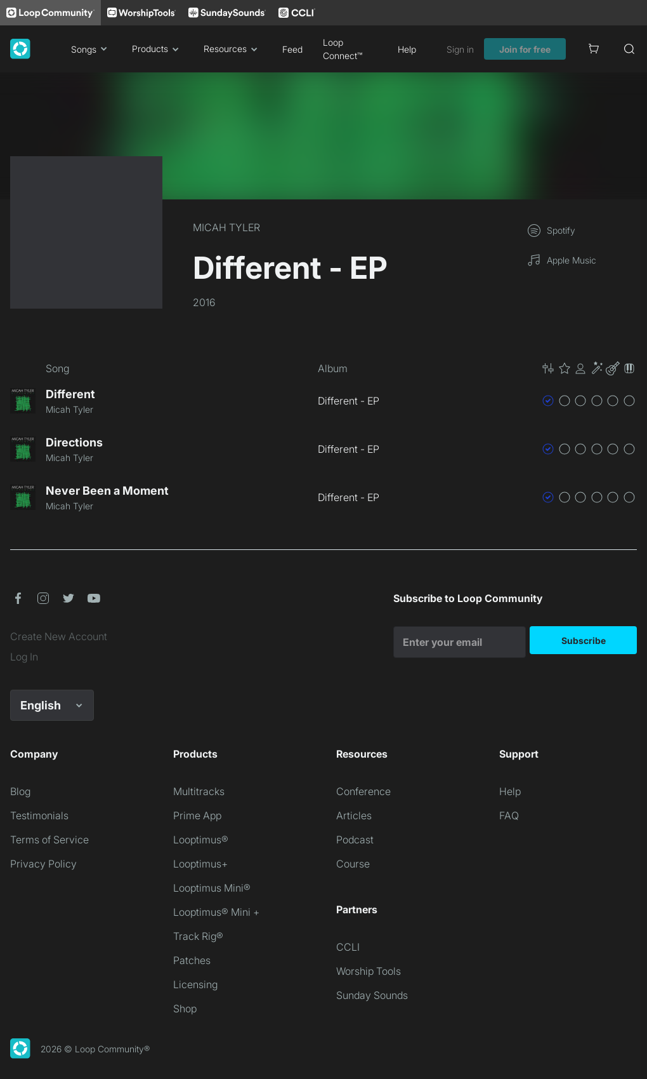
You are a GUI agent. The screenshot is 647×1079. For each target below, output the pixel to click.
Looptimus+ (200, 863)
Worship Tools (368, 971)
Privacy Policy (43, 863)
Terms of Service (49, 839)
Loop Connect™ (342, 49)
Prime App (197, 815)
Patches (192, 960)
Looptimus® (200, 839)
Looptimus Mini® (212, 887)
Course (353, 863)
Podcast (355, 839)
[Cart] (593, 49)
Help (407, 49)
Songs (91, 49)
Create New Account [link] (58, 636)
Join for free (525, 49)
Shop (185, 1008)
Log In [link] (24, 656)
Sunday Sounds (372, 995)
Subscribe (583, 640)
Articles (354, 815)
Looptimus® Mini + (216, 912)
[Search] (629, 49)
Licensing (195, 984)
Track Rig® (198, 936)
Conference (363, 791)
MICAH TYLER (226, 227)
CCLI (348, 947)
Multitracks (199, 791)
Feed (292, 49)
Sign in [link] (460, 49)
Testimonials (39, 815)
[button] (588, 368)
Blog (20, 791)
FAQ (509, 815)
